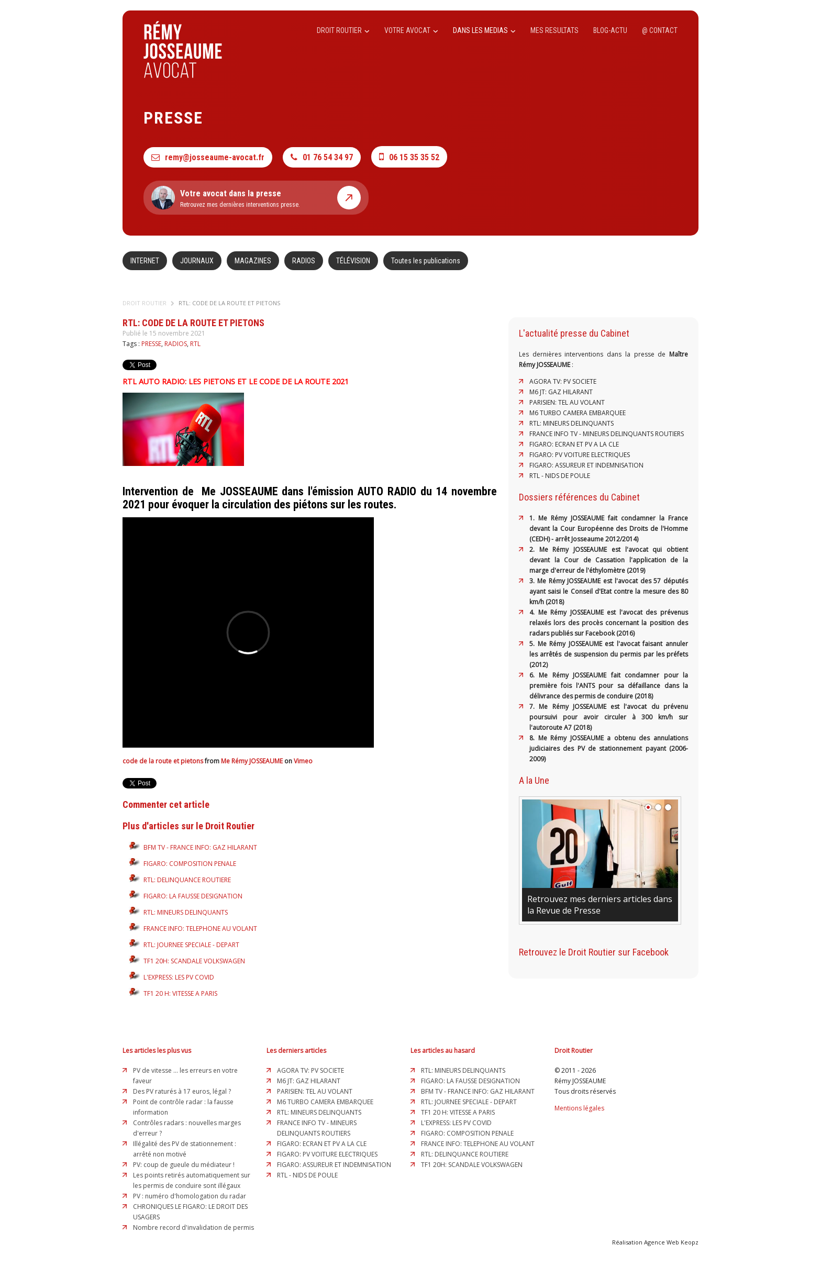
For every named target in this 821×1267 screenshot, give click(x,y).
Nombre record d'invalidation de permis (193, 1227)
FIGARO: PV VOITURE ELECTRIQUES (579, 454)
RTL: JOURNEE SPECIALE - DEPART (191, 944)
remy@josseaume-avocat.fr (207, 157)
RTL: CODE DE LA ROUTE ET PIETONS (229, 303)
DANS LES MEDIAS (484, 30)
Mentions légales (579, 1108)
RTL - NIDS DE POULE (559, 475)
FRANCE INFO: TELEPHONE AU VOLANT (200, 928)
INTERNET (144, 261)
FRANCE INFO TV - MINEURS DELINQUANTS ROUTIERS (606, 433)
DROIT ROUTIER (343, 30)
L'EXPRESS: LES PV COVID (178, 977)
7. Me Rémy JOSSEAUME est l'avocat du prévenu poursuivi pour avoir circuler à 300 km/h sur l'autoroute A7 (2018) (608, 717)
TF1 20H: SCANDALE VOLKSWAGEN (194, 961)
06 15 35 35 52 (409, 156)
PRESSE (151, 343)
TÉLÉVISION (353, 261)
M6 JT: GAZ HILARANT (561, 391)
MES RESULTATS (554, 30)
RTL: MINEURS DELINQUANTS (185, 912)
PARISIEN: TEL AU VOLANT (567, 402)
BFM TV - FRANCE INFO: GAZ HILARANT (200, 847)
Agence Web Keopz (671, 1242)
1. (533, 518)
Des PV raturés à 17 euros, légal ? (182, 1091)
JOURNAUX (197, 261)
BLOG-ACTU (610, 30)
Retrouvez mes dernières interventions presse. (256, 197)
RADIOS (303, 261)
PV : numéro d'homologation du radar (189, 1196)
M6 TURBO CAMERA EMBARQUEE (577, 412)
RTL (195, 343)
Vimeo (303, 761)
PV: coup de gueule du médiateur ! (184, 1164)
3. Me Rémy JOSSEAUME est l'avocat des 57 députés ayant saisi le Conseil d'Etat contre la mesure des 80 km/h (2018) (608, 591)
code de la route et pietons (163, 761)
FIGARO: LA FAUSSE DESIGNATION (192, 896)
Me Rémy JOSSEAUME (252, 761)
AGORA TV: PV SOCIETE (562, 381)
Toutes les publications (425, 261)
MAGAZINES (253, 261)
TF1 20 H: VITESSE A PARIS (180, 993)
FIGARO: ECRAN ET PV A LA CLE (574, 444)
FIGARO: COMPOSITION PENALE (189, 863)
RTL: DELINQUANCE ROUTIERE (187, 879)
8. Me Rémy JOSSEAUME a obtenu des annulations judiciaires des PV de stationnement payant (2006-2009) (608, 748)
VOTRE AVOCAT (411, 30)
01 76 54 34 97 (322, 157)
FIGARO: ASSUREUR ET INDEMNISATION (586, 465)
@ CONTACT (660, 30)
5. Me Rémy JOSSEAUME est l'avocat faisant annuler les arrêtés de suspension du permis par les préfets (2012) (608, 654)
